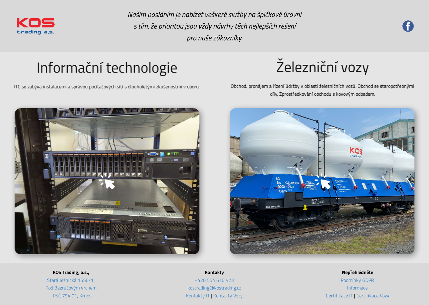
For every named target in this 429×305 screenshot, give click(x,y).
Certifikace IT (339, 295)
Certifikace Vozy (372, 295)
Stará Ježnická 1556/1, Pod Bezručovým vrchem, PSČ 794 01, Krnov (72, 287)
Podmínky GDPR (357, 280)
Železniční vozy (326, 67)
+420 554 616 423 (214, 280)
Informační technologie (104, 67)
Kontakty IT (198, 295)
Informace (357, 287)
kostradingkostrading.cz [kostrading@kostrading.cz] (214, 287)
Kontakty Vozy (228, 295)
